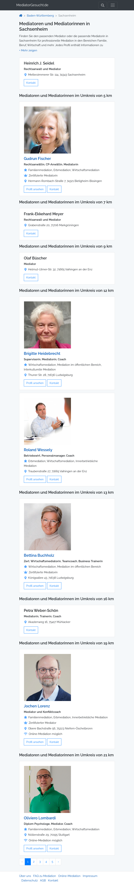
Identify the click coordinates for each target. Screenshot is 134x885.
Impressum (90, 876)
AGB (43, 880)
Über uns (25, 876)
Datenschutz (29, 880)
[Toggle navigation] (113, 5)
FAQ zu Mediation (44, 876)
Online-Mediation (69, 876)
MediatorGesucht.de (32, 5)
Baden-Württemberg (40, 15)
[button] (28, 50)
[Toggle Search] (103, 5)
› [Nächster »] (58, 861)
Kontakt (31, 82)
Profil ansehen (35, 189)
